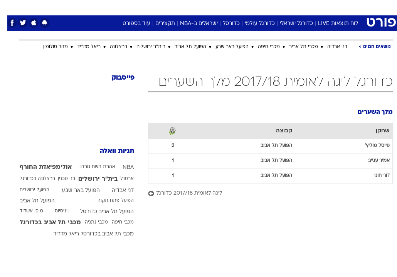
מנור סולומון (48, 47)
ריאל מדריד (81, 47)
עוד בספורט (129, 23)
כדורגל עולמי (252, 23)
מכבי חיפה (262, 47)
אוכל (212, 7)
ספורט (297, 7)
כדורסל (223, 23)
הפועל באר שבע (224, 47)
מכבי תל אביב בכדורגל (43, 223)
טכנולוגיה (139, 7)
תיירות (166, 7)
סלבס (252, 7)
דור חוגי (374, 176)
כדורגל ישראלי (289, 23)
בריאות (190, 7)
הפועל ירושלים (27, 190)
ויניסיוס (54, 211)
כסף (231, 7)
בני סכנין (59, 179)
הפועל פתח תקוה (108, 201)
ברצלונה (111, 47)
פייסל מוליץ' (369, 146)
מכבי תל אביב (296, 47)
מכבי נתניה (89, 222)
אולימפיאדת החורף (38, 167)
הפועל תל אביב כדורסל (99, 211)
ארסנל (119, 179)
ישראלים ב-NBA (191, 23)
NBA (120, 167)
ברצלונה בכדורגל (30, 179)
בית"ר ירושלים (143, 47)
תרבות (274, 7)
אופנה (113, 7)
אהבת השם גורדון (90, 167)
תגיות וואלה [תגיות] (110, 151)
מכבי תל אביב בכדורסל (99, 234)
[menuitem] (316, 7)
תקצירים (158, 23)
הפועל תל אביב (183, 47)
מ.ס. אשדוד (24, 211)
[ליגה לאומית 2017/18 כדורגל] (263, 194)
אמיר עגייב (371, 161)
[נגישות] (10, 7)
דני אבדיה (330, 47)
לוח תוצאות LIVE (331, 23)
